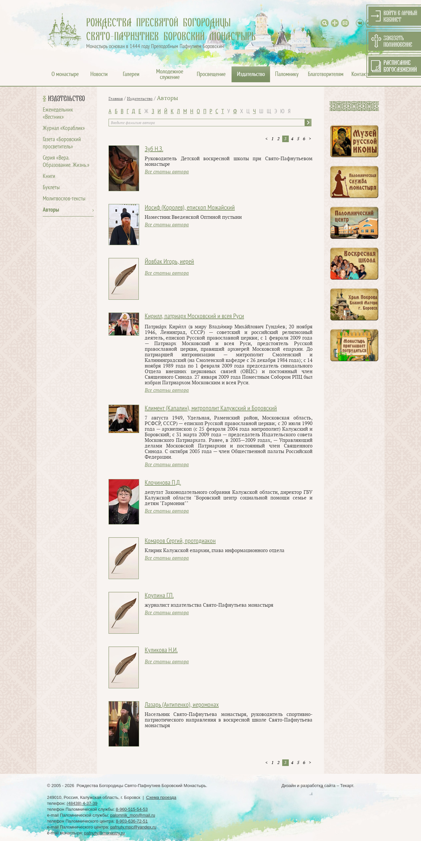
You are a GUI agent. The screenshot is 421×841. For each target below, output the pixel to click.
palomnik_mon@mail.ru (132, 815)
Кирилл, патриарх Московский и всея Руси (194, 316)
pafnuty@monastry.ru (104, 832)
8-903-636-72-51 (132, 821)
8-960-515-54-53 (132, 809)
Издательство (66, 99)
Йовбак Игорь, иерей (169, 262)
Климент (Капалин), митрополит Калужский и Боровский (211, 409)
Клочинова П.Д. (163, 483)
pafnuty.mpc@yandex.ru (133, 827)
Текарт (346, 785)
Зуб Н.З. (154, 149)
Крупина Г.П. (159, 596)
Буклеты (51, 188)
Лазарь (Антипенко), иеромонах (182, 705)
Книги (49, 176)
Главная (116, 98)
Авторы (51, 210)
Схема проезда (161, 797)
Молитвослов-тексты (64, 199)
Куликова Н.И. (161, 650)
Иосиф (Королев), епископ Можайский (190, 208)
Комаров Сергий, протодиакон (180, 541)
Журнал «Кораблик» (64, 128)
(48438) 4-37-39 (82, 803)
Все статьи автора (167, 172)
